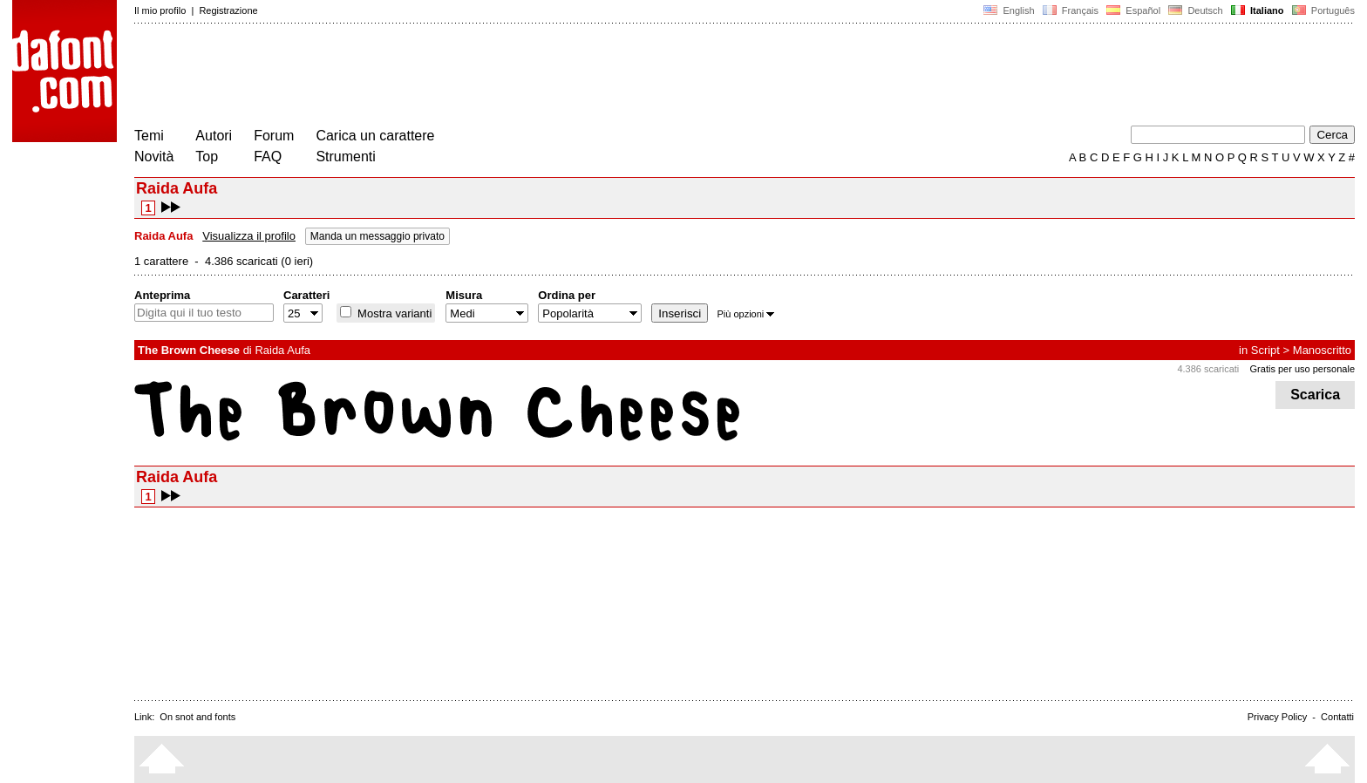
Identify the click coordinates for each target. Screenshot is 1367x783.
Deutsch (1196, 10)
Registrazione (228, 10)
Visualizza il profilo (249, 235)
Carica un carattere (375, 135)
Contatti (1337, 717)
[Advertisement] (451, 76)
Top (206, 156)
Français (1070, 10)
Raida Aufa (282, 350)
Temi (149, 135)
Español (1133, 10)
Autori (213, 135)
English (1009, 10)
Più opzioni (745, 314)
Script (1265, 350)
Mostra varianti (393, 313)
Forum (274, 135)
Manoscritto (1322, 350)
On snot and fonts (197, 717)
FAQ (268, 156)
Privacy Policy (1277, 717)
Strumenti (345, 156)
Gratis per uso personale (1302, 369)
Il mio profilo (160, 10)
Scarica (1315, 394)
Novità (153, 156)
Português (1322, 10)
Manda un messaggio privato (377, 236)
